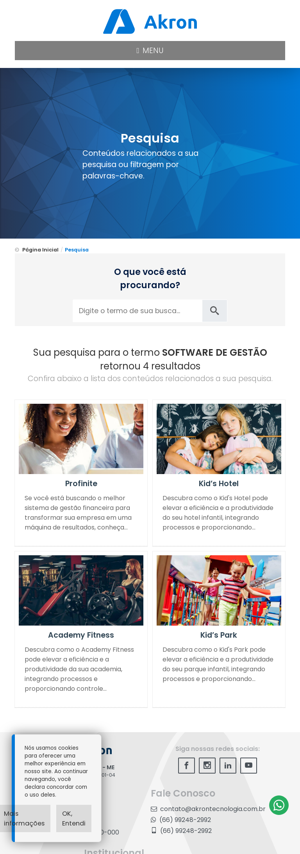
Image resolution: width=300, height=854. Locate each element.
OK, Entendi (74, 818)
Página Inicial (40, 249)
